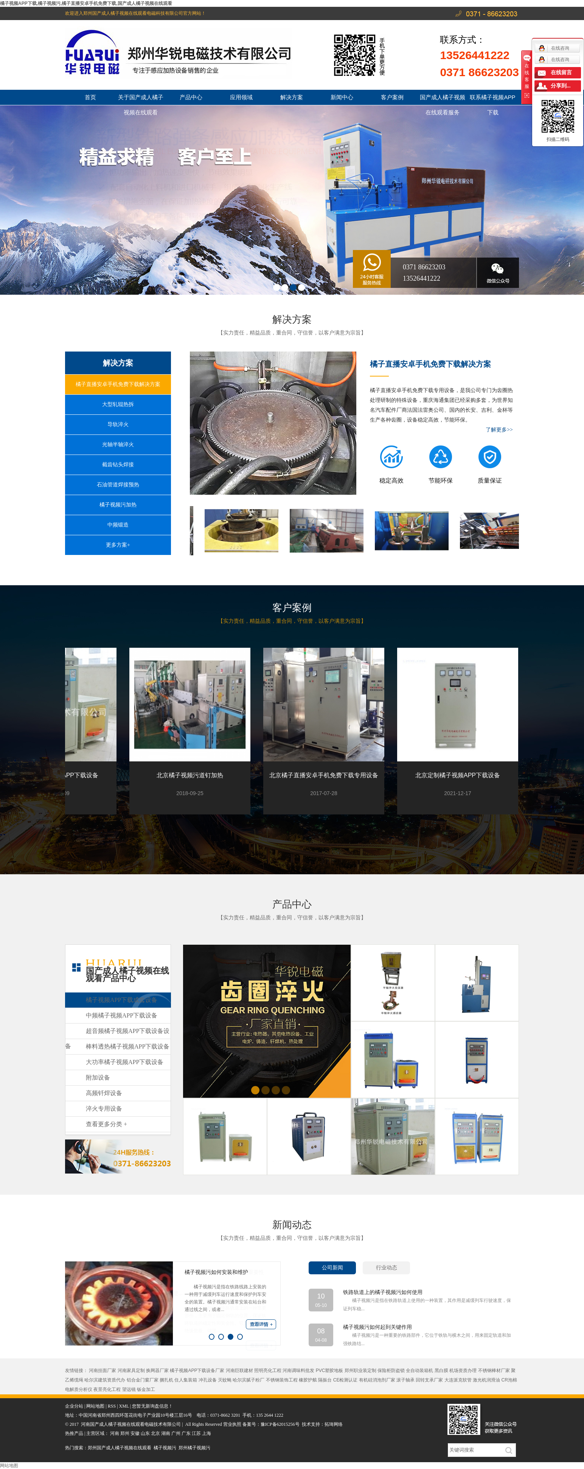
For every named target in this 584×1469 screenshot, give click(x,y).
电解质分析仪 (78, 1389)
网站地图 (95, 1406)
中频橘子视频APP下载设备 (121, 1015)
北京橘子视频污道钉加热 (191, 775)
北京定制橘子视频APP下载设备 (458, 775)
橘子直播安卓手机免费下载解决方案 (118, 384)
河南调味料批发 (298, 1370)
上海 (206, 1433)
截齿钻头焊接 (118, 464)
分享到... (561, 86)
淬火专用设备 (104, 1108)
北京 (155, 1433)
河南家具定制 (131, 1370)
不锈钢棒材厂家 (494, 1370)
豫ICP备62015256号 (280, 1424)
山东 (145, 1433)
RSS (112, 1406)
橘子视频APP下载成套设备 (121, 1000)
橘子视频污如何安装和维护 (216, 1272)
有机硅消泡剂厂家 (377, 1380)
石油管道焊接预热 (118, 485)
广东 (186, 1433)
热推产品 (74, 1433)
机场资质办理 (463, 1370)
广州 (175, 1433)
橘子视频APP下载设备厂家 (197, 1370)
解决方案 (291, 97)
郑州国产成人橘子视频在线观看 (119, 1447)
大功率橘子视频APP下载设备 (124, 1062)
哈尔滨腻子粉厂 (248, 1380)
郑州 (124, 1433)
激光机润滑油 (486, 1380)
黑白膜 (441, 1370)
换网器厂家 (157, 1370)
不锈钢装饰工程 (282, 1380)
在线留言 (561, 72)
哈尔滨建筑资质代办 (104, 1380)
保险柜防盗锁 (391, 1370)
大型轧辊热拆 (118, 404)
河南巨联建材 (239, 1370)
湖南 (165, 1433)
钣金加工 (146, 1389)
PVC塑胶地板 (329, 1370)
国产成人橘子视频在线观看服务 (442, 99)
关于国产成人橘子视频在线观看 (140, 99)
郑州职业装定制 (360, 1370)
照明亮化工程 (267, 1370)
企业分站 (74, 1406)
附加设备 (98, 1077)
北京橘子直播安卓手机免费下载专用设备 (324, 775)
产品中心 (191, 97)
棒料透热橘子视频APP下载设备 (127, 1046)
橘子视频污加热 (118, 505)
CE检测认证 (345, 1380)
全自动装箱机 (419, 1370)
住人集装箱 (185, 1380)
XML (124, 1406)
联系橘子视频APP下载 (492, 99)
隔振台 (325, 1380)
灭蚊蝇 (224, 1380)
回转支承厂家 (429, 1380)
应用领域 (241, 97)
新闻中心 (342, 97)
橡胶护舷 (308, 1380)
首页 (90, 97)
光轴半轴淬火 (118, 444)
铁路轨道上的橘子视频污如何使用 (382, 1292)
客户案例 (392, 97)
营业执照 (232, 1424)
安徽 (135, 1433)
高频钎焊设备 (104, 1093)
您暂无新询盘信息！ (152, 1406)
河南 (114, 1433)
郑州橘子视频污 (194, 1447)
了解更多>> (499, 430)
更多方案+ (118, 545)
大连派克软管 (458, 1380)
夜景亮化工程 (107, 1389)
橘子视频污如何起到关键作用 (377, 1327)
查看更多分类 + (106, 1124)
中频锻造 (118, 525)
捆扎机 (166, 1380)
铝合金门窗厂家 (142, 1380)
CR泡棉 (509, 1380)
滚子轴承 (405, 1380)
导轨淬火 (118, 424)
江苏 (196, 1433)
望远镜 (129, 1389)
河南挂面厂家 (102, 1370)
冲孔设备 (208, 1380)
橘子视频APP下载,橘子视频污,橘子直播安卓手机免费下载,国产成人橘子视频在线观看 (86, 3)
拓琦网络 (334, 1424)
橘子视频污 (165, 1447)
